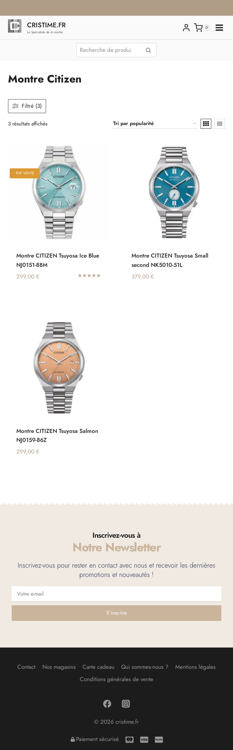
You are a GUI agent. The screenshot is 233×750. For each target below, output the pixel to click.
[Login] (186, 27)
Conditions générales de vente (116, 679)
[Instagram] (126, 704)
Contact (26, 667)
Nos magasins (59, 667)
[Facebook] (107, 704)
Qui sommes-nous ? (144, 667)
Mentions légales (195, 667)
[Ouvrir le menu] (219, 27)
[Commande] (154, 124)
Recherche (150, 50)
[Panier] (202, 27)
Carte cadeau (98, 667)
